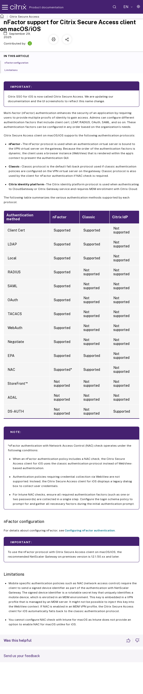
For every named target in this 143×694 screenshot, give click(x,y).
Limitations (13, 69)
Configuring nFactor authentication (90, 530)
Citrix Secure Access (24, 16)
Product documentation (40, 7)
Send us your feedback (22, 656)
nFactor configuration (19, 62)
